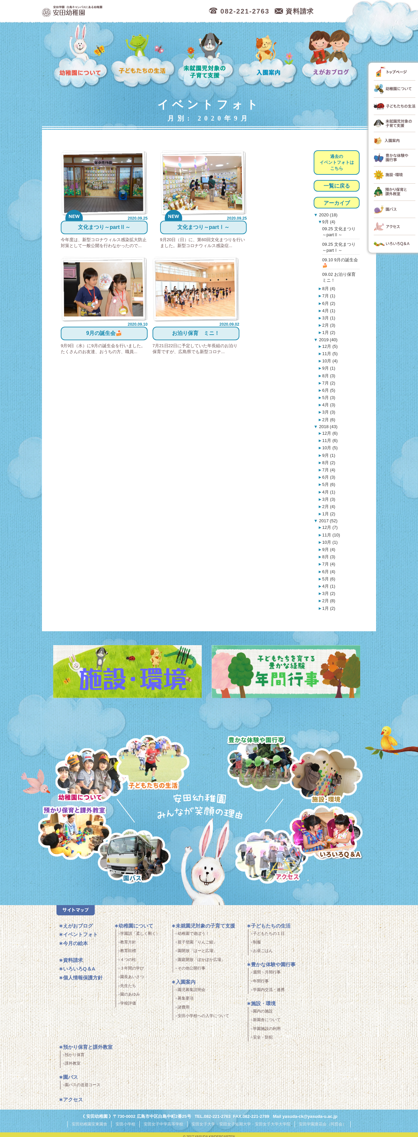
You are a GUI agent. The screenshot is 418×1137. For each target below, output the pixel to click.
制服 (257, 944)
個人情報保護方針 (83, 980)
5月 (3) (328, 397)
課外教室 (73, 1066)
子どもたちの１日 (269, 936)
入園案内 (269, 56)
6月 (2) (328, 303)
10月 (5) (330, 447)
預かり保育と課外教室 (88, 1049)
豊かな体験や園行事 (273, 967)
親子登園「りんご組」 (197, 944)
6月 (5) (328, 390)
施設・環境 (326, 776)
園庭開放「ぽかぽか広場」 (201, 962)
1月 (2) (328, 332)
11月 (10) (331, 534)
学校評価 (128, 1005)
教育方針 (128, 944)
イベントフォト (80, 937)
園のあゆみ (130, 997)
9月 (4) (328, 221)
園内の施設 (263, 1013)
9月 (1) (328, 368)
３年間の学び (132, 971)
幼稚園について (81, 56)
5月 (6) (328, 484)
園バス (70, 1079)
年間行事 (261, 983)
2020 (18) (327, 214)
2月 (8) (328, 600)
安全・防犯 (263, 1040)
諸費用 (184, 1009)
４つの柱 (128, 962)
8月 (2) (328, 462)
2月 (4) (328, 506)
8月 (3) (328, 375)
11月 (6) (330, 440)
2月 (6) (328, 419)
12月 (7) (330, 527)
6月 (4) (328, 571)
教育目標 (128, 953)
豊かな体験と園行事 (264, 761)
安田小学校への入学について (203, 1018)
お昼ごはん (263, 953)
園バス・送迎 (130, 860)
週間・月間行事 (267, 974)
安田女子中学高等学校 (163, 1126)
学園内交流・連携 (269, 992)
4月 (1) (328, 310)
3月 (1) (328, 317)
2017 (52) (327, 520)
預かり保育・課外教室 (73, 833)
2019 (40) (327, 339)
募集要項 (185, 1001)
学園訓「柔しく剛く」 (140, 936)
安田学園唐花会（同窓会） (322, 1126)
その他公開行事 (191, 971)
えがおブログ (331, 56)
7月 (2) (328, 383)
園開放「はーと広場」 (197, 953)
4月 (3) (328, 404)
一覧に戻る (337, 186)
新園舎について (267, 1022)
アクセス (274, 860)
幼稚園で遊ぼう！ (193, 936)
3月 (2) (328, 593)
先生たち (128, 988)
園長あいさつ (132, 979)
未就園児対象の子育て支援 (206, 56)
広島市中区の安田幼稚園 (108, 11)
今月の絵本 (75, 945)
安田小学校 (125, 1126)
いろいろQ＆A (326, 833)
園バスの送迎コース (82, 1087)
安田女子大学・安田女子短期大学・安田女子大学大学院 (241, 1126)
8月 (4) (328, 288)
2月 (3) (328, 325)
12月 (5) (330, 346)
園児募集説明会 (191, 992)
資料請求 (73, 962)
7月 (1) (328, 295)
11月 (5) (330, 353)
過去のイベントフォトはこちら (337, 162)
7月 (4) (328, 469)
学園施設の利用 (267, 1031)
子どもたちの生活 (143, 56)
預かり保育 (75, 1057)
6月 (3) (328, 477)
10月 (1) (330, 542)
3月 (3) (328, 412)
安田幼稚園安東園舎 (89, 1126)
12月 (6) (330, 433)
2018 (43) (327, 426)
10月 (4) (330, 360)
